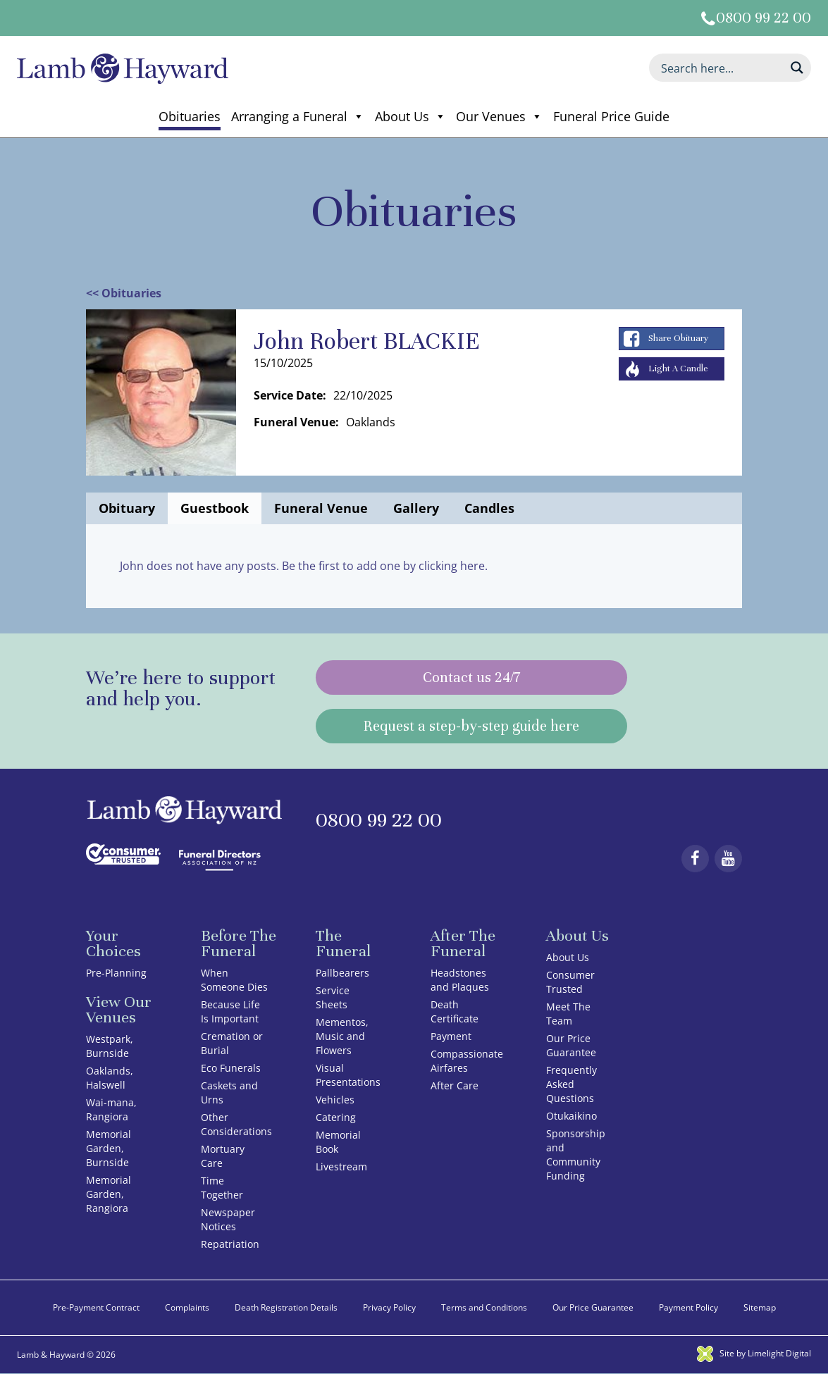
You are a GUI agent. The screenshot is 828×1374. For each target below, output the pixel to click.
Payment (451, 1036)
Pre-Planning (116, 972)
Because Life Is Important (230, 1011)
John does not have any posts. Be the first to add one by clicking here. (304, 566)
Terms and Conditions (484, 1307)
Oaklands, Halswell (109, 1077)
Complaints (187, 1307)
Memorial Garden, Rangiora (108, 1194)
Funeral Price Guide (611, 116)
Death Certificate (454, 1011)
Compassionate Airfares (467, 1061)
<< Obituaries (123, 293)
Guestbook (214, 508)
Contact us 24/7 (471, 677)
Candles (489, 508)
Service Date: (290, 395)
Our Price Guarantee (571, 1045)
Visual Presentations (348, 1075)
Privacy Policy (389, 1307)
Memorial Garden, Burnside (108, 1148)
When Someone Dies (234, 980)
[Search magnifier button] (797, 68)
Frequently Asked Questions (571, 1084)
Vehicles (335, 1099)
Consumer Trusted (570, 982)
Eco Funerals (231, 1068)
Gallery (416, 508)
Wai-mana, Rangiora (111, 1109)
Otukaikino (571, 1115)
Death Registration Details (286, 1307)
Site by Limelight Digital (754, 1353)
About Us (410, 116)
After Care (454, 1085)
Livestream (341, 1166)
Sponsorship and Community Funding (575, 1154)
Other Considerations (236, 1124)
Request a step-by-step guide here (471, 726)
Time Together (222, 1187)
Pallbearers (342, 972)
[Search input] (721, 67)
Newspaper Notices (228, 1219)
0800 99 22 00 (763, 18)
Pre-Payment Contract (96, 1307)
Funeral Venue (321, 508)
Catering (336, 1117)
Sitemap (759, 1307)
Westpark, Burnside (109, 1046)
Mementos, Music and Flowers (342, 1036)
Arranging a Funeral (297, 116)
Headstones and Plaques (460, 980)
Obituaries (190, 116)
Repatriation (230, 1244)
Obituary (127, 508)
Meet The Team (568, 1013)
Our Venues (499, 116)
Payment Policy (688, 1307)
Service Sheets (333, 997)
